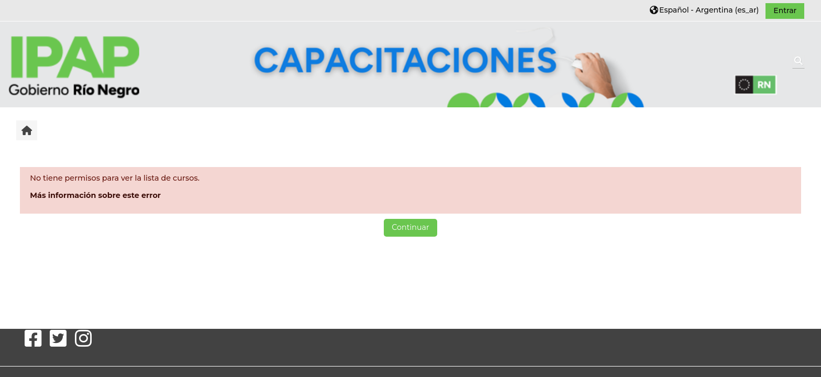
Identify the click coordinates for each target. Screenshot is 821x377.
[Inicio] (73, 64)
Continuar (410, 227)
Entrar (784, 10)
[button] (704, 10)
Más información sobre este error (95, 195)
